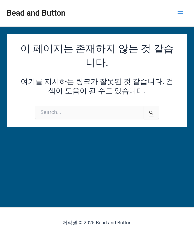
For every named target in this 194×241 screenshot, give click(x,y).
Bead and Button (36, 13)
